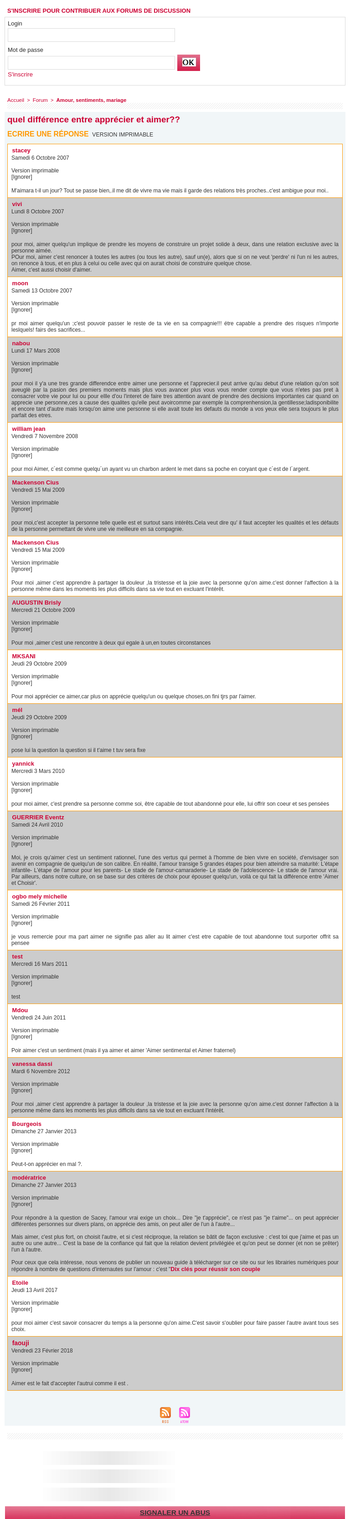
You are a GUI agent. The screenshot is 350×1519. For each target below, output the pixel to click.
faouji (20, 1342)
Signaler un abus (175, 1511)
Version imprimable (123, 134)
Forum (39, 100)
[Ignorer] (21, 177)
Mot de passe (25, 49)
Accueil (15, 100)
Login (15, 23)
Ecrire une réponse (48, 134)
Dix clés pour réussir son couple (212, 1269)
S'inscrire (20, 74)
